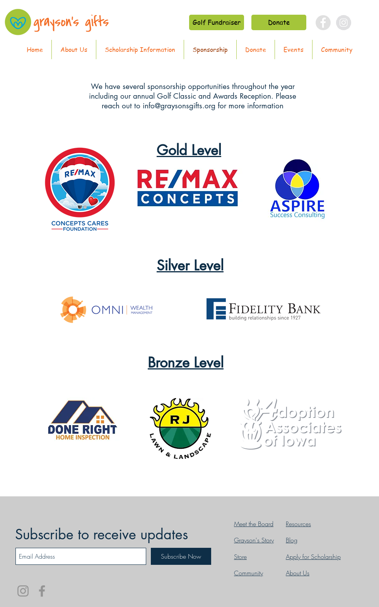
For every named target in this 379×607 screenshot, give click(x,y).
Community (248, 573)
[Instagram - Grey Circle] (343, 22)
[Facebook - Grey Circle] (323, 22)
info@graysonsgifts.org (179, 106)
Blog (291, 540)
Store (240, 556)
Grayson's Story (254, 540)
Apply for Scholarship (313, 556)
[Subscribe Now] (181, 556)
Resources (298, 524)
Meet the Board (253, 524)
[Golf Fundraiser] (216, 22)
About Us (297, 573)
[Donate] (278, 22)
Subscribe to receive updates (101, 534)
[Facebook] (42, 590)
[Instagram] (23, 590)
